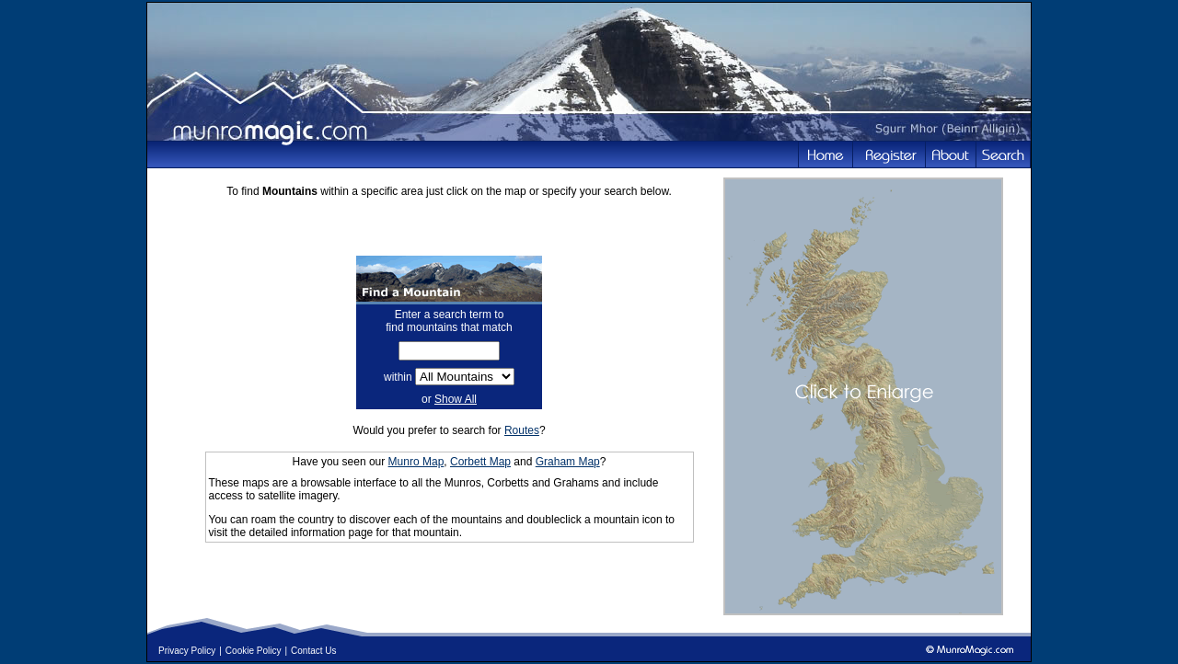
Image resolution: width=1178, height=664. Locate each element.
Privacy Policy (186, 651)
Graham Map (568, 461)
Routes (521, 430)
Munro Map (416, 461)
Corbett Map (480, 461)
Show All (455, 399)
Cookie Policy (253, 651)
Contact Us (313, 651)
